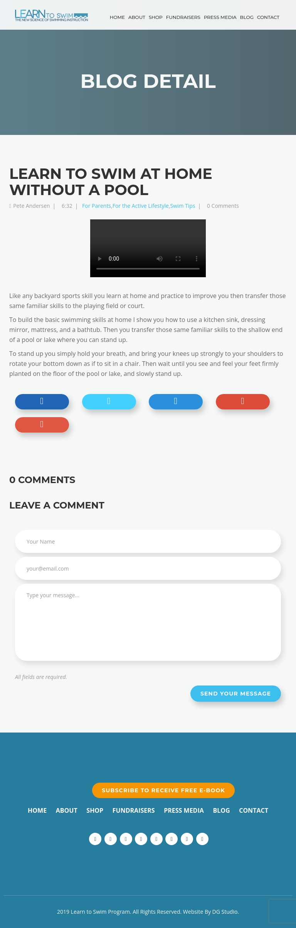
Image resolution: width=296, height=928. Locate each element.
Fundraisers (183, 17)
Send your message (235, 693)
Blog (247, 17)
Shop (156, 17)
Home (117, 17)
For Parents (96, 205)
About (136, 17)
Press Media (220, 17)
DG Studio (225, 911)
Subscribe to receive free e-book (163, 790)
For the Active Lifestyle (141, 205)
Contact (268, 17)
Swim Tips (182, 205)
